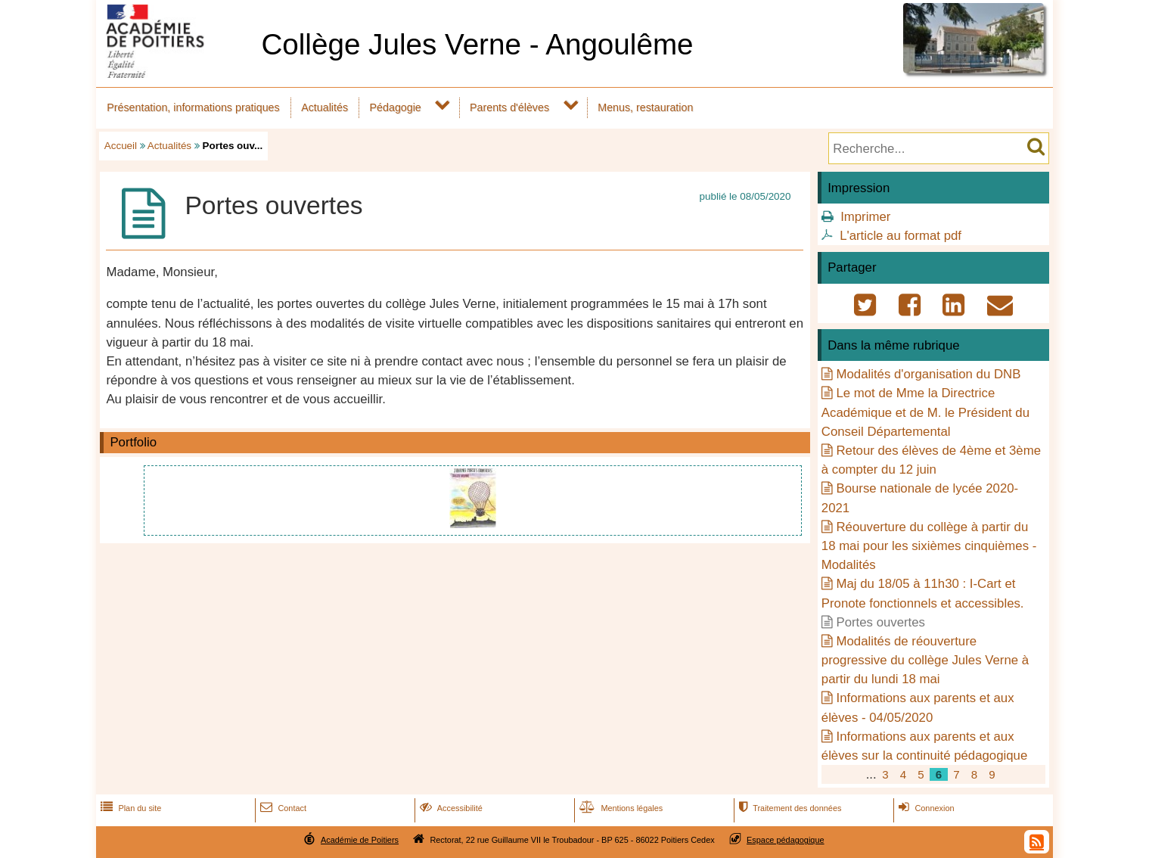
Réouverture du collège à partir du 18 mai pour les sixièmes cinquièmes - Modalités (928, 546)
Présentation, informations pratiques (193, 107)
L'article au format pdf (900, 235)
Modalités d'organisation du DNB (928, 374)
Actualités (324, 107)
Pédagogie (395, 107)
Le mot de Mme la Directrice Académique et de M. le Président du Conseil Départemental (925, 412)
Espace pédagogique (785, 839)
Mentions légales (619, 808)
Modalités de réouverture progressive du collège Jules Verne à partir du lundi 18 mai (925, 660)
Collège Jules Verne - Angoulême (477, 44)
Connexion (925, 808)
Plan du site (129, 808)
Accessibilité (450, 808)
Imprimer (865, 217)
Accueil (120, 145)
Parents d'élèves (509, 107)
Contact (281, 808)
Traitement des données (788, 808)
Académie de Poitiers (360, 839)
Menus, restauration (645, 107)
